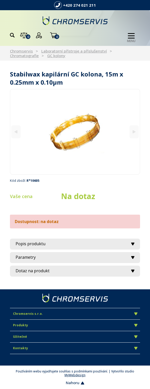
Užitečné (75, 336)
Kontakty (75, 348)
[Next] (134, 131)
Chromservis (21, 51)
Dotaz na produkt (75, 271)
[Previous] (16, 131)
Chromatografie (24, 55)
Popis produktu (75, 244)
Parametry (75, 257)
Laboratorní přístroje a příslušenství (74, 51)
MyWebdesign (75, 375)
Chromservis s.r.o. (75, 314)
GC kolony (56, 55)
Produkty (75, 325)
